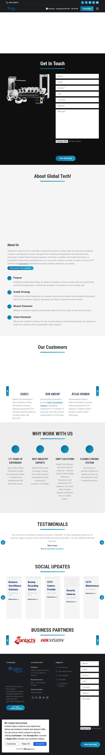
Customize (11, 744)
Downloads (63, 667)
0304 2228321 (12, 2)
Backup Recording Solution (33, 586)
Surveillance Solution (63, 684)
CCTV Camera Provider (51, 586)
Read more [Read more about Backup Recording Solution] (33, 599)
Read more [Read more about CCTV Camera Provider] (52, 597)
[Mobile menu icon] (97, 8)
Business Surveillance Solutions (15, 586)
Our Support (63, 675)
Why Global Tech (65, 671)
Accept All (40, 744)
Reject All (26, 744)
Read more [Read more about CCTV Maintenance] (91, 593)
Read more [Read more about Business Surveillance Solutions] (14, 599)
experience (23, 263)
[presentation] (74, 148)
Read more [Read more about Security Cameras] (71, 602)
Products (62, 679)
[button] (7, 391)
